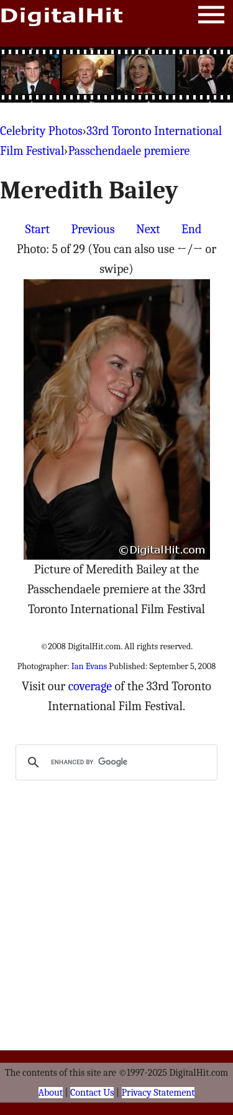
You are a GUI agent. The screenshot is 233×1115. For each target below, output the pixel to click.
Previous (92, 229)
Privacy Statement (158, 1092)
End (191, 229)
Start (37, 229)
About (51, 1092)
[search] (114, 762)
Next (148, 229)
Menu (211, 17)
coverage (90, 686)
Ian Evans (89, 666)
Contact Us (92, 1092)
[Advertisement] (116, 75)
